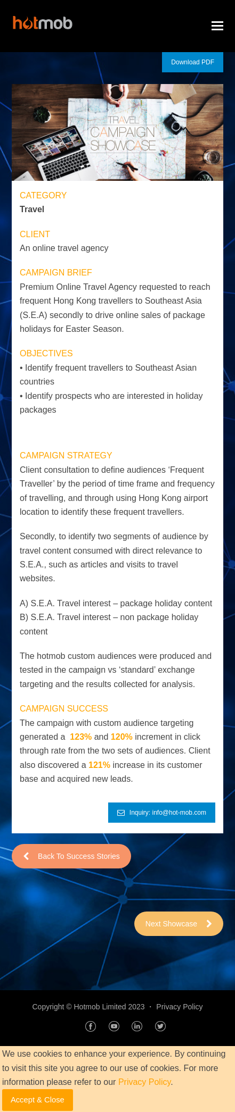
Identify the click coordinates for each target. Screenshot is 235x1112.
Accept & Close (37, 1100)
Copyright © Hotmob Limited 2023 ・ (94, 1006)
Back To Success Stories (71, 856)
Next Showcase (178, 923)
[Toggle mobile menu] (217, 26)
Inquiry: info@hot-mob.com (161, 812)
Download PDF (192, 62)
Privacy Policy (179, 1006)
